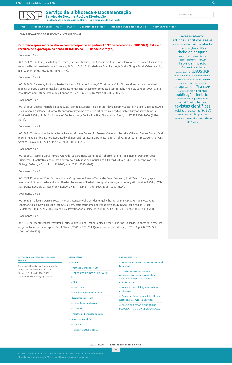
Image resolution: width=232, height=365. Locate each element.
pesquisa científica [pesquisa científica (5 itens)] (188, 88)
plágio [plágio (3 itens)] (206, 88)
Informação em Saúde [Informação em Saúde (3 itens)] (193, 68)
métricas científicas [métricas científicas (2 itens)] (185, 80)
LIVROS (77, 325)
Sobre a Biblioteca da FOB (38, 3)
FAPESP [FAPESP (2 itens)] (202, 61)
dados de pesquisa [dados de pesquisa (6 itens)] (192, 53)
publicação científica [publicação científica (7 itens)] (193, 96)
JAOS (66, 27)
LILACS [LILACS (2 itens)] (177, 76)
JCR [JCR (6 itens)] (206, 72)
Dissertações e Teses (86, 27)
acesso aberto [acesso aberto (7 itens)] (192, 37)
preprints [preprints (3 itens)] (201, 91)
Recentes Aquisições (154, 27)
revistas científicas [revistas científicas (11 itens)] (193, 107)
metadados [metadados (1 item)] (207, 77)
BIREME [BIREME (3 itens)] (207, 41)
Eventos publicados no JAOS (88, 294)
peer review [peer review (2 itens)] (200, 84)
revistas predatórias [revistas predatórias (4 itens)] (187, 111)
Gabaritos (79, 309)
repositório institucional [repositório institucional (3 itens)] (192, 103)
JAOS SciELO (98, 346)
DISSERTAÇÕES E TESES (86, 331)
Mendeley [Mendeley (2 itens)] (197, 76)
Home (21, 27)
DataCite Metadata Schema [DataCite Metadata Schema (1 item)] (188, 57)
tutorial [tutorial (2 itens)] (191, 119)
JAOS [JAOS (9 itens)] (197, 72)
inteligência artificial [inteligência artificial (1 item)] (183, 73)
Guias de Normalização (85, 304)
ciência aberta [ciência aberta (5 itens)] (202, 45)
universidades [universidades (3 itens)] (204, 119)
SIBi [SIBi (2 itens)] (205, 116)
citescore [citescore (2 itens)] (185, 46)
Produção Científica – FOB (43, 27)
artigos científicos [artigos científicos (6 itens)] (187, 41)
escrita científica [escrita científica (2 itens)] (188, 61)
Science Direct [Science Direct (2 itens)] (185, 116)
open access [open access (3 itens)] (203, 80)
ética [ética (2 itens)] (195, 123)
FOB (18, 3)
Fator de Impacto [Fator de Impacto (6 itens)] (192, 64)
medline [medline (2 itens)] (186, 76)
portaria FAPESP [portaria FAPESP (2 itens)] (186, 92)
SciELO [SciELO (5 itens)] (206, 111)
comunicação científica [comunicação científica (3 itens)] (192, 49)
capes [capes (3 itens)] (176, 45)
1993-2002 (79, 288)
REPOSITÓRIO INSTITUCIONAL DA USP (89, 276)
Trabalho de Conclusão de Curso (121, 27)
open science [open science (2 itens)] (185, 84)
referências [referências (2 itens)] (202, 100)
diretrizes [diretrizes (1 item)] (203, 57)
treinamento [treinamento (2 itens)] (179, 119)
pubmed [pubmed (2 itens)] (181, 100)
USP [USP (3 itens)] (189, 123)
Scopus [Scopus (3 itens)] (198, 115)
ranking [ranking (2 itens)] (191, 100)
